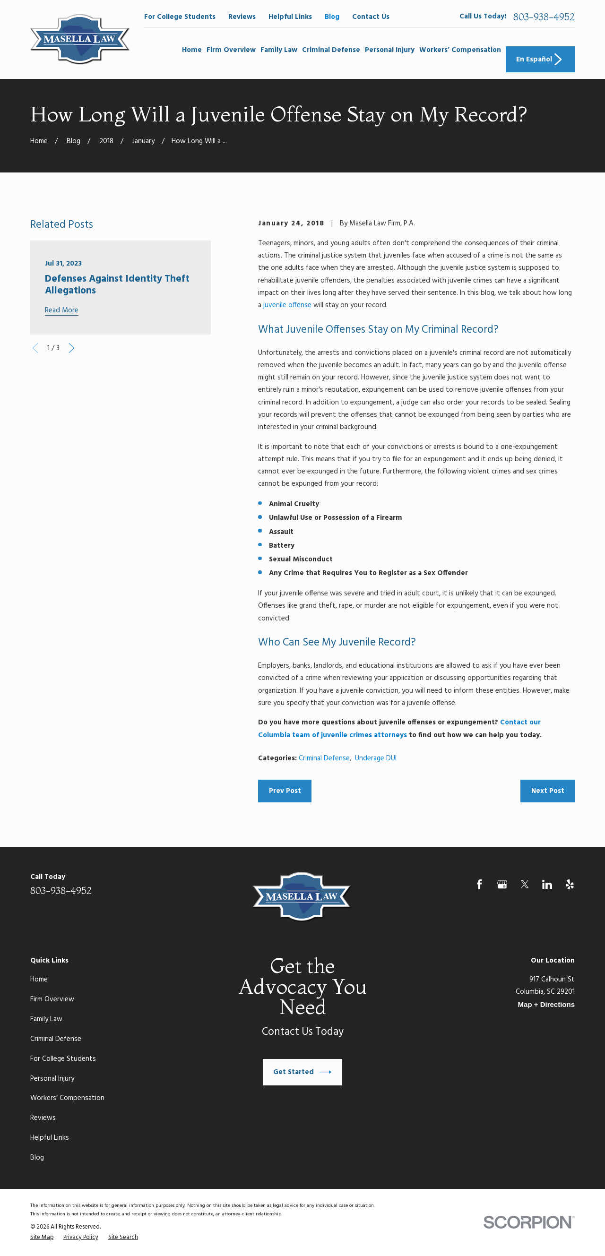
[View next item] (72, 348)
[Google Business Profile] (502, 884)
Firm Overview (52, 999)
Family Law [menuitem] (278, 50)
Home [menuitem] (192, 50)
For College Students (180, 17)
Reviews (242, 17)
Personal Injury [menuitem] (390, 50)
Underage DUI (376, 758)
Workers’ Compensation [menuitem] (460, 50)
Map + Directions (546, 1004)
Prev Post (285, 791)
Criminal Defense (324, 758)
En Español (540, 59)
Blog (332, 17)
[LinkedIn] (547, 884)
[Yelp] (570, 884)
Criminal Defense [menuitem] (331, 50)
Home (39, 979)
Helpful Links (290, 17)
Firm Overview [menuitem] (231, 50)
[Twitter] (525, 884)
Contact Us (370, 17)
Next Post (547, 791)
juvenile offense (287, 305)
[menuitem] (41, 1238)
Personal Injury (52, 1078)
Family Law (46, 1019)
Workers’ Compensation (67, 1098)
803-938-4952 (544, 17)
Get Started (302, 1072)
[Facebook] (479, 884)
